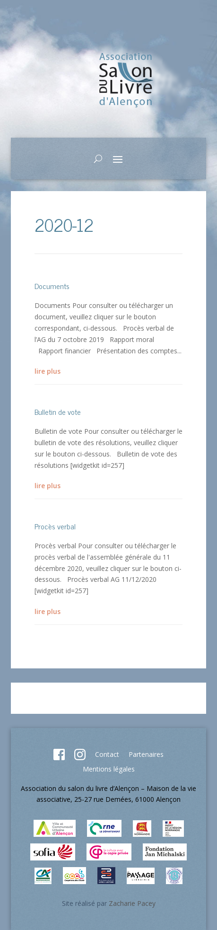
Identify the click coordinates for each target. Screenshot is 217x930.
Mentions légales (109, 768)
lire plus (48, 371)
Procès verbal (55, 526)
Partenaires (146, 754)
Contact (107, 754)
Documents (52, 286)
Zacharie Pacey (132, 903)
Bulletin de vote (58, 411)
